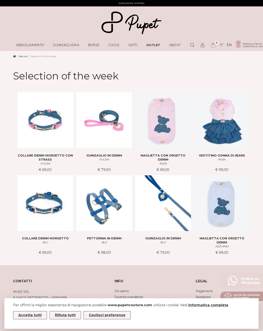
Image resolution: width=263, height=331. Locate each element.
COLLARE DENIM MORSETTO (45, 238)
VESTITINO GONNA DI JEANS (222, 155)
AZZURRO (222, 246)
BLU (45, 242)
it (221, 45)
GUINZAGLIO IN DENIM (104, 155)
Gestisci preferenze (107, 315)
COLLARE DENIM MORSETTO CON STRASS (45, 157)
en (229, 45)
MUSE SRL (21, 292)
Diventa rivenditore (129, 297)
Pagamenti (204, 291)
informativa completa (208, 305)
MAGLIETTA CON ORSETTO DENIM (163, 157)
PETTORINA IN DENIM (104, 238)
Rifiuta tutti (65, 315)
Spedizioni (203, 297)
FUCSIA (45, 163)
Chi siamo (122, 291)
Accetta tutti (30, 315)
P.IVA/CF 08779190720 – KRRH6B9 (40, 298)
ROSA (163, 163)
